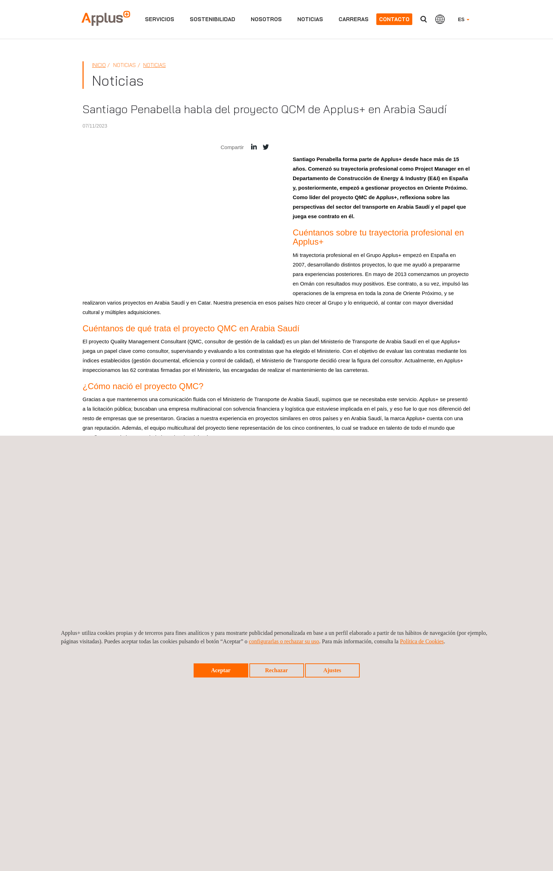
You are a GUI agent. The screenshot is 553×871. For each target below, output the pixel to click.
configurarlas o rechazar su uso (284, 641)
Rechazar (276, 670)
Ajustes (332, 670)
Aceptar (220, 670)
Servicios (159, 19)
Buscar (423, 19)
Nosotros (266, 19)
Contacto (394, 19)
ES (463, 19)
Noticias (310, 19)
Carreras (354, 19)
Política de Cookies (422, 641)
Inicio (99, 65)
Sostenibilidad (212, 19)
